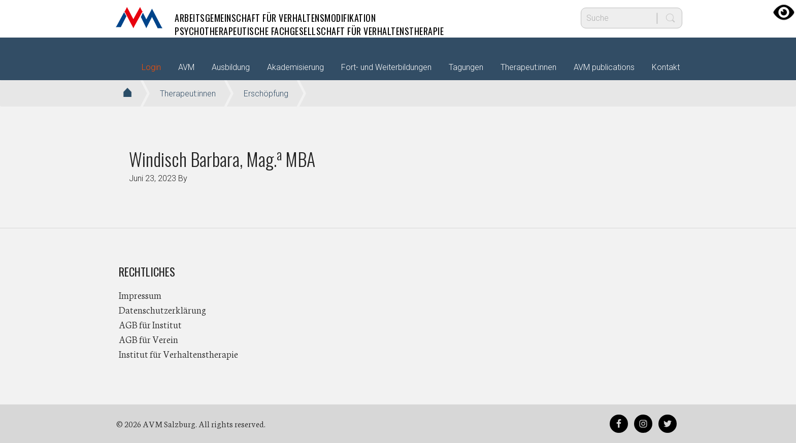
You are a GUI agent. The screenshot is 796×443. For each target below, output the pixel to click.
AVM (139, 18)
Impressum (140, 294)
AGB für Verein (148, 339)
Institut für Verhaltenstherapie (178, 353)
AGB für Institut (150, 324)
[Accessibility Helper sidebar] (784, 12)
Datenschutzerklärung (162, 309)
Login (151, 67)
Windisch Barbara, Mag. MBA (222, 158)
